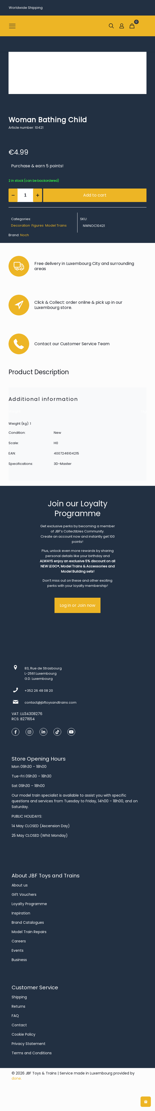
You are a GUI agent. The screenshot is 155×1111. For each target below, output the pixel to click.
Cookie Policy (23, 1034)
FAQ (15, 1015)
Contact (19, 1025)
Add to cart (94, 195)
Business (19, 959)
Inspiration (21, 913)
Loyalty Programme (29, 903)
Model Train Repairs (29, 931)
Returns (18, 1006)
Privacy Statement (28, 1043)
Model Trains (56, 225)
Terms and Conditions (32, 1053)
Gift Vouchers (24, 894)
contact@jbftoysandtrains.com (50, 702)
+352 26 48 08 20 (39, 690)
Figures (38, 225)
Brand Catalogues (28, 922)
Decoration (20, 225)
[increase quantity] (37, 195)
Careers (19, 941)
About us (20, 885)
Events (18, 950)
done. (17, 1078)
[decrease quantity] (13, 195)
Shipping (19, 997)
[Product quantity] (25, 195)
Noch (24, 235)
